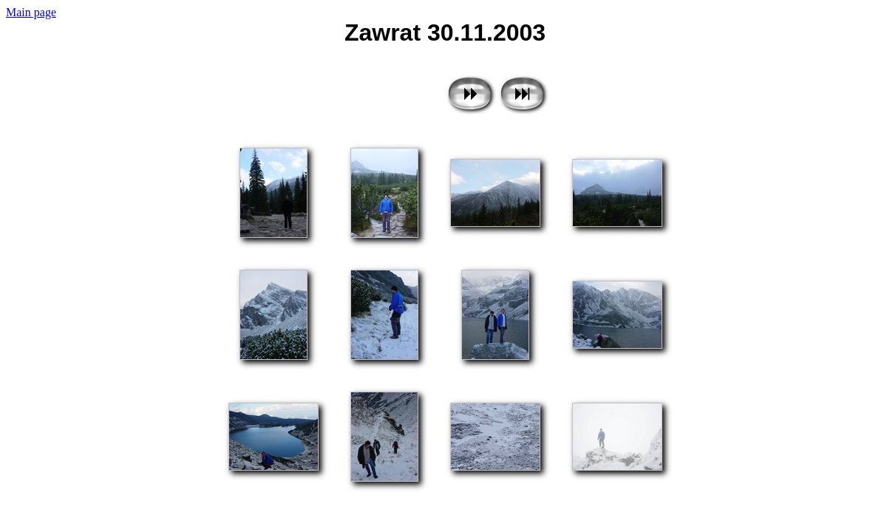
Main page (31, 12)
